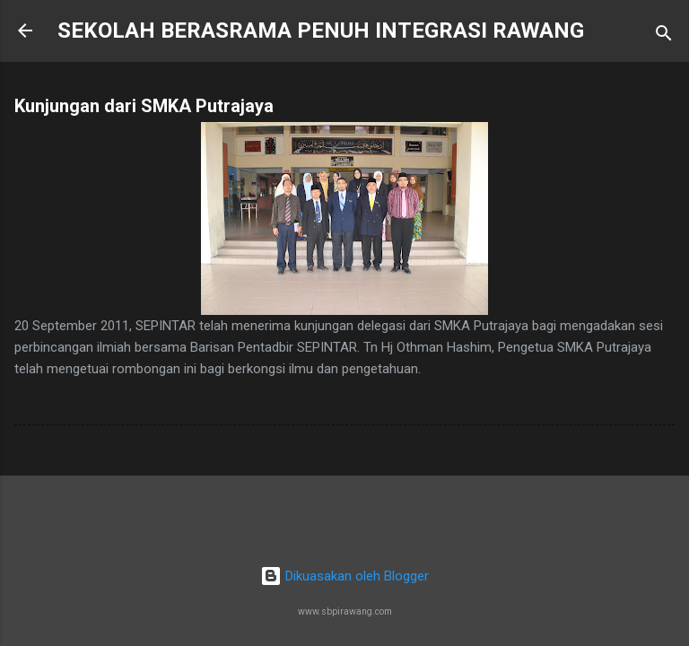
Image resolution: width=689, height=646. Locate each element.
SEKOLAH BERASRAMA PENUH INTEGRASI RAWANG (320, 30)
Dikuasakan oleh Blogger (344, 576)
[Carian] (664, 36)
